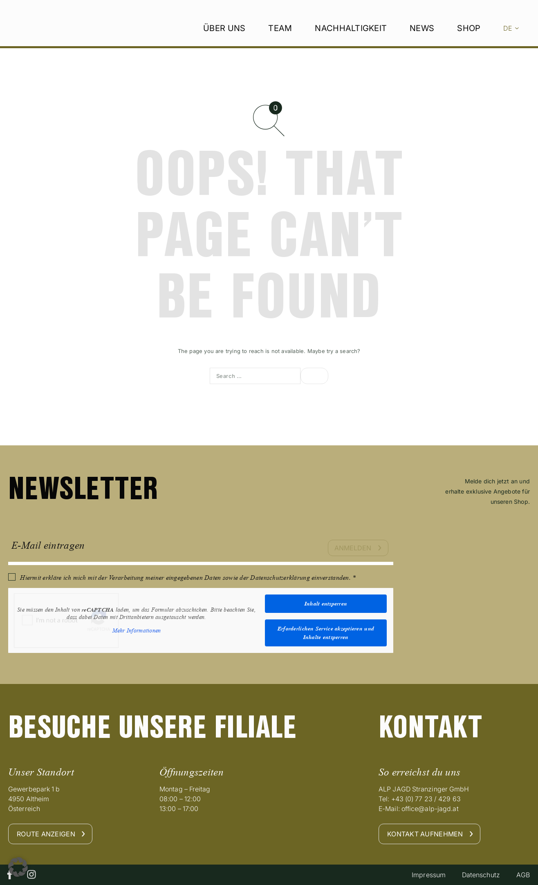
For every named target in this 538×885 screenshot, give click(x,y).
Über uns (224, 41)
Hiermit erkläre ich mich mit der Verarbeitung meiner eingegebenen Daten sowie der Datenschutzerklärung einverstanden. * (188, 577)
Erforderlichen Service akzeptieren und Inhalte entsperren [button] (326, 632)
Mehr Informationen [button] (136, 631)
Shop (468, 41)
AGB (522, 875)
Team (280, 41)
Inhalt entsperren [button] (326, 603)
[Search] (314, 376)
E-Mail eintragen (48, 545)
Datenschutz (481, 875)
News (422, 41)
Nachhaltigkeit (351, 41)
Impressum (428, 875)
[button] (18, 867)
